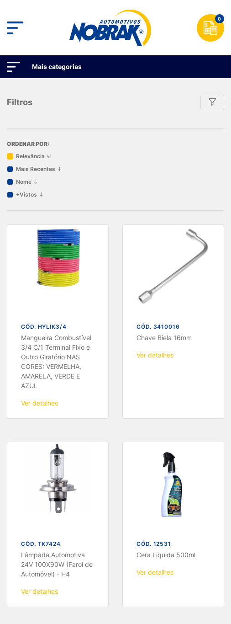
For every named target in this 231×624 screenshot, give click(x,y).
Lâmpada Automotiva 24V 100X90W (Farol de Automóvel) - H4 (57, 394)
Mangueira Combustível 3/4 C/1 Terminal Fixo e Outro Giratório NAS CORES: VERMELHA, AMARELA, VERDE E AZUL (56, 191)
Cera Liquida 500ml (165, 385)
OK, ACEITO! (115, 595)
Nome (27, 11)
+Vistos (30, 24)
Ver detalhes (39, 233)
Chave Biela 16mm (164, 167)
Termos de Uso (91, 570)
